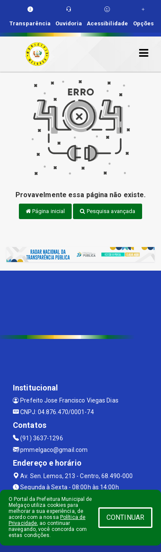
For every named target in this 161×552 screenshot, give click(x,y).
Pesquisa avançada (107, 211)
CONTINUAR (125, 517)
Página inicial (45, 211)
